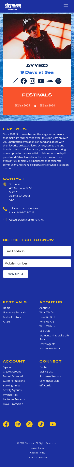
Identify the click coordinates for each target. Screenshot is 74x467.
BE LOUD (44, 331)
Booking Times (11, 385)
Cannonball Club (49, 381)
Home (6, 308)
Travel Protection (13, 404)
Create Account (12, 371)
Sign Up (15, 274)
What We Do (46, 312)
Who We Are (46, 321)
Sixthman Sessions (50, 376)
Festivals (37, 95)
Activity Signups (12, 390)
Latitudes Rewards (14, 399)
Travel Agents (47, 344)
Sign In (7, 367)
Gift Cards (45, 385)
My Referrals (10, 394)
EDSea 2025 (22, 105)
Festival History (12, 317)
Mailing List (46, 371)
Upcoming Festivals (14, 312)
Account (14, 361)
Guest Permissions (14, 381)
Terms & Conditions (37, 457)
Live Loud (15, 129)
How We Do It (47, 317)
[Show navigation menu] (66, 6)
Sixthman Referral (49, 348)
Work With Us (47, 326)
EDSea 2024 (47, 105)
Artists (6, 321)
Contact (14, 179)
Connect (50, 361)
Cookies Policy (37, 452)
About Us (50, 302)
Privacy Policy (37, 447)
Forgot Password (13, 376)
